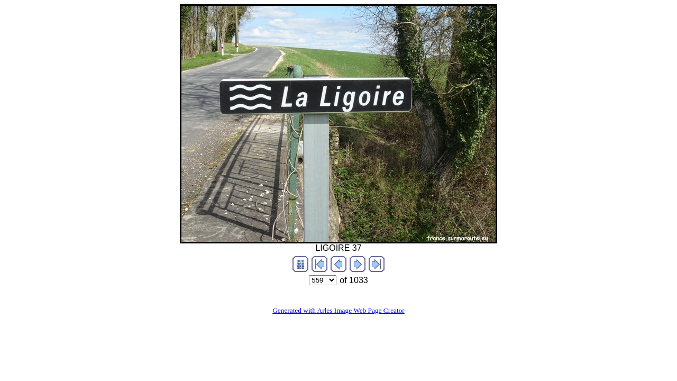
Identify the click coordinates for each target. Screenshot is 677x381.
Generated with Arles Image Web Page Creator (338, 310)
